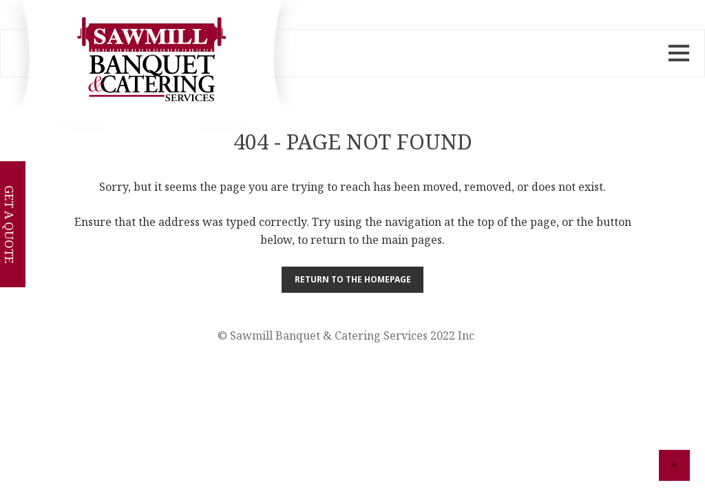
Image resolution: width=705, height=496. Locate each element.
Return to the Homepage (353, 279)
